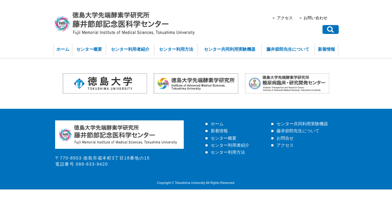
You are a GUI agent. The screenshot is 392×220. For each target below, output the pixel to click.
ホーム (56, 52)
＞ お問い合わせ (320, 18)
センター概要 (83, 52)
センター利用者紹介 (126, 52)
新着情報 (333, 52)
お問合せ (285, 143)
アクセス (285, 150)
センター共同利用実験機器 (231, 52)
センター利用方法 (174, 52)
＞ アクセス (287, 18)
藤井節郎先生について (293, 52)
